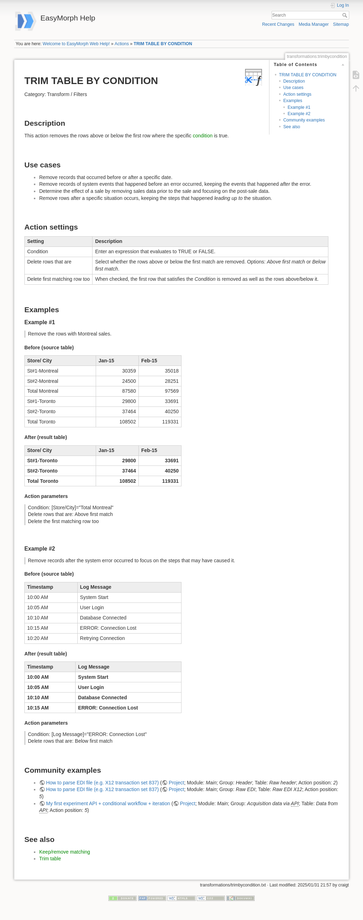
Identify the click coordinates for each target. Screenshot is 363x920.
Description (294, 81)
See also (291, 126)
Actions (122, 43)
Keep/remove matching (64, 852)
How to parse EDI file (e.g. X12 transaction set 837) (102, 782)
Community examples (304, 120)
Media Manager (314, 24)
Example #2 (298, 113)
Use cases (293, 87)
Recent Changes (278, 24)
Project (176, 782)
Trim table (50, 858)
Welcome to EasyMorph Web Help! (76, 43)
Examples (292, 100)
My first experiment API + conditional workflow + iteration (108, 803)
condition (203, 135)
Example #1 (298, 107)
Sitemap (341, 24)
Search (345, 15)
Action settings (297, 94)
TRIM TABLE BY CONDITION (162, 43)
